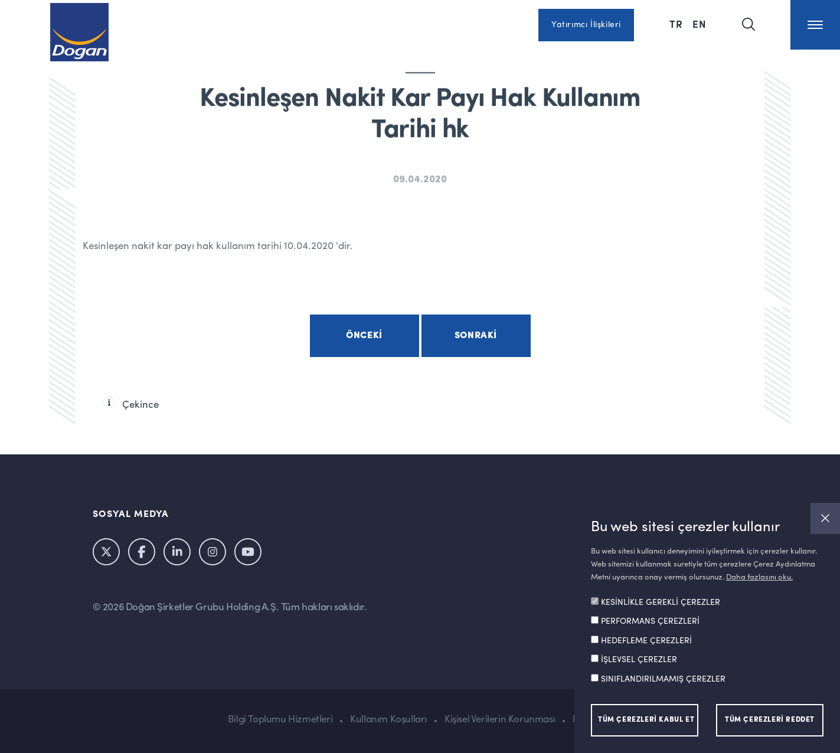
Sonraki (476, 336)
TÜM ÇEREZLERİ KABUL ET (646, 719)
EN (699, 24)
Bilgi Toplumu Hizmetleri (280, 720)
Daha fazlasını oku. (759, 577)
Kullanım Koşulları (388, 720)
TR (676, 24)
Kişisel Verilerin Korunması (499, 720)
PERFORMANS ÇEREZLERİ (650, 621)
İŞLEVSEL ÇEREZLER (639, 660)
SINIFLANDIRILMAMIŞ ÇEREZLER (663, 679)
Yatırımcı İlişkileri (586, 25)
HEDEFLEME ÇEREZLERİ (646, 641)
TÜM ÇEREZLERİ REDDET (770, 719)
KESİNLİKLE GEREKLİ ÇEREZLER (660, 602)
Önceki (364, 336)
